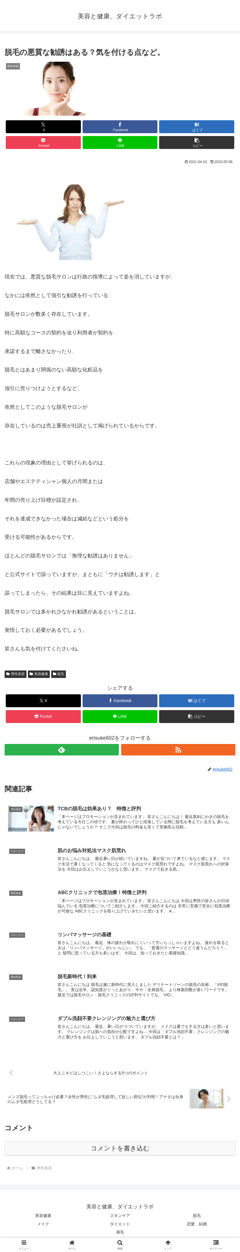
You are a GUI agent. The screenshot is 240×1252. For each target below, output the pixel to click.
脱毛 (58, 674)
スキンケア (120, 1216)
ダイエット (120, 1225)
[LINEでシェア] (120, 142)
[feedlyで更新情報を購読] (62, 749)
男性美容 (15, 674)
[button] (196, 142)
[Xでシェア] (43, 126)
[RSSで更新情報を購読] (178, 749)
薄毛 (120, 1233)
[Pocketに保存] (43, 142)
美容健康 (39, 674)
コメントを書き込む (120, 1149)
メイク (43, 1225)
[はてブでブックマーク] (196, 126)
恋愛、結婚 (197, 1225)
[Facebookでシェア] (120, 126)
